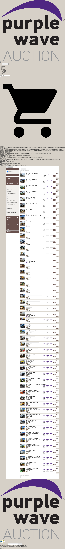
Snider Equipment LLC (29, 469)
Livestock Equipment (38, 147)
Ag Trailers (1, 163)
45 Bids (44, 182)
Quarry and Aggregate (33, 150)
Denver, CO (28, 296)
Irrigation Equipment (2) (10, 198)
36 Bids (44, 417)
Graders (6, 150)
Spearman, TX (28, 180)
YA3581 (21, 197)
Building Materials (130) (10, 210)
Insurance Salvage (29, 343)
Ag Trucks (1, 165)
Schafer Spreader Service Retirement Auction (33, 391)
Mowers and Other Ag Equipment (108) (12, 202)
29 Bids (44, 459)
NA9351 (21, 462)
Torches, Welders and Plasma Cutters (54, 159)
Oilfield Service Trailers (13, 163)
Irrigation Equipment (31, 147)
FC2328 (21, 444)
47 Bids (44, 471)
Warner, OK (28, 368)
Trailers (1, 162)
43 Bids (44, 194)
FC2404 (21, 420)
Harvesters (22, 147)
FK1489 (21, 185)
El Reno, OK (28, 385)
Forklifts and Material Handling (5, 154)
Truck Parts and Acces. (20, 165)
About (3, 73)
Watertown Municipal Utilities (30, 313)
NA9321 (21, 191)
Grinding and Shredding (25, 153)
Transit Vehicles (40, 157)
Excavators (3, 150)
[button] (32, 142)
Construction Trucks (6, 165)
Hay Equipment (26, 147)
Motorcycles (23, 157)
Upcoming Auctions (10, 171)
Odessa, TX (28, 266)
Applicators (10, 147)
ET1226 (21, 318)
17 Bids (44, 176)
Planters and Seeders (55, 147)
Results (3, 69)
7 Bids (44, 411)
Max (51, 174)
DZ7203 (21, 330)
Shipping (3, 72)
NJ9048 (21, 215)
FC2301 (21, 456)
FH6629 (21, 414)
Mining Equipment (10, 150)
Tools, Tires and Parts (3, 160)
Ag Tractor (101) (9, 189)
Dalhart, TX (28, 392)
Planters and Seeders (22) (11, 204)
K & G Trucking (28, 337)
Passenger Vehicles (28, 157)
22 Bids (44, 248)
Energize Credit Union (29, 415)
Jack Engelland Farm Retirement (31, 192)
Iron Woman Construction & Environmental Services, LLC (34, 295)
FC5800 (21, 360)
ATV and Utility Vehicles (6, 157)
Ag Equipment (2, 146)
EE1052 (21, 402)
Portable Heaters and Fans (34, 159)
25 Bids (44, 206)
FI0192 (21, 426)
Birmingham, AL (28, 350)
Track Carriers (5, 151)
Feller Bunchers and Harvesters (5, 153)
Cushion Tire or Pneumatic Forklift (5, 155)
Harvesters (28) (9, 195)
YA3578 (21, 408)
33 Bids (44, 387)
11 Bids (44, 218)
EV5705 (21, 312)
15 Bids (44, 224)
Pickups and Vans (34, 157)
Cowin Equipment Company (30, 349)
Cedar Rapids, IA (28, 374)
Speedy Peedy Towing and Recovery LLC (32, 204)
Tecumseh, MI (28, 187)
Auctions (3, 66)
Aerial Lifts (1, 149)
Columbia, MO (28, 362)
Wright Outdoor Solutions (30, 331)
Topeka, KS (28, 452)
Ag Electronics (2, 147)
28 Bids (44, 399)
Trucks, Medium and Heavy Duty (5, 164)
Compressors (2, 159)
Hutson (27, 186)
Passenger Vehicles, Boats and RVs (5, 156)
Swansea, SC (28, 344)
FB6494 (21, 336)
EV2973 (21, 366)
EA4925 (21, 173)
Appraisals (4, 71)
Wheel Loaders (9, 151)
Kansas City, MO (28, 380)
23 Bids (44, 405)
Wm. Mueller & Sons (29, 307)
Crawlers (55, 149)
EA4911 (21, 450)
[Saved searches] (0, 62)
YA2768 (21, 324)
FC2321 (21, 432)
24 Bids (44, 212)
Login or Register (5, 63)
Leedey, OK (28, 319)
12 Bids (44, 200)
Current (44, 174)
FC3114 (21, 348)
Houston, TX (28, 199)
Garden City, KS (28, 338)
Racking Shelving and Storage (20, 155)
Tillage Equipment (62, 147)
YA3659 (21, 342)
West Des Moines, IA (29, 332)
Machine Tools (2, 161)
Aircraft (1, 157)
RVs (37, 157)
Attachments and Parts (17, 149)
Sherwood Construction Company (31, 210)
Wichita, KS (28, 272)
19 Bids (44, 453)
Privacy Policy (14, 545)
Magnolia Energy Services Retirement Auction (33, 198)
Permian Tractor (28, 355)
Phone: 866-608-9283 (12, 546)
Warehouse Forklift (28, 155)
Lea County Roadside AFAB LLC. (31, 421)
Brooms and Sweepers (41, 149)
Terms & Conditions (3, 545)
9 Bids (44, 254)
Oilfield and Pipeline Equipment (25, 150)
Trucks (25, 165)
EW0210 (21, 384)
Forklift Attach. (13, 155)
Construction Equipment (4, 148)
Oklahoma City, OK (29, 398)
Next (48, 174)
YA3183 (21, 396)
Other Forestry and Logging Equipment (35, 153)
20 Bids (44, 429)
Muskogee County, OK (29, 367)
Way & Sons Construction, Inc (30, 174)
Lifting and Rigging (27, 159)
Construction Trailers (6, 163)
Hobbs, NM (28, 422)
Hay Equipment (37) (10, 196)
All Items (1, 77)
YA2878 (21, 372)
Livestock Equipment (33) (11, 200)
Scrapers (53, 150)
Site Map (24, 545)
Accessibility (19, 545)
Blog (22, 545)
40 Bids (44, 284)
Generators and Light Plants (19, 159)
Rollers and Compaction (41, 150)
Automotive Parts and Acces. (14, 157)
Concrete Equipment (48, 149)
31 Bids (44, 236)
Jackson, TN (28, 470)
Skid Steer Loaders (58, 150)
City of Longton (28, 463)
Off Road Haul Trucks (16, 150)
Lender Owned (28, 325)
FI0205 (21, 209)
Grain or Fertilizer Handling (16, 147)
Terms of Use (9, 545)
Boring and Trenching (34, 149)
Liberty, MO (28, 175)
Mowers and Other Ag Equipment (47, 147)
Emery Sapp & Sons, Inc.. (30, 361)
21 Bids (44, 266)
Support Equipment (3, 158)
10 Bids (44, 423)
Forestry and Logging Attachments (15, 153)
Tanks (47, 159)
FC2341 (21, 354)
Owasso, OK (28, 428)
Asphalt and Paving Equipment (8, 149)
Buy (2, 67)
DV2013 (21, 203)
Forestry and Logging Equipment (5, 152)
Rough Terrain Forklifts (48, 150)
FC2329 (21, 390)
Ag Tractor (6, 147)
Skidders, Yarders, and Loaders (46, 153)
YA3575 (21, 300)
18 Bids (44, 188)
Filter (10, 167)
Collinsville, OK (28, 277)
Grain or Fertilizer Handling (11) (11, 193)
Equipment (4, 70)
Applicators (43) (9, 191)
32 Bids (44, 375)
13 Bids (44, 230)
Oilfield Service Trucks (13, 165)
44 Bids (44, 242)
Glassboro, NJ (28, 326)
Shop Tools (6, 161)
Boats (20, 157)
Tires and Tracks (11, 161)
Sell (2, 68)
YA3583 (21, 438)
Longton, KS (28, 464)
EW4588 (21, 179)
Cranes (53, 149)
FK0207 (21, 306)
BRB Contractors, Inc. (29, 451)
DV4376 (21, 468)
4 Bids (44, 381)
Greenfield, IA (28, 403)
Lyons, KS (27, 193)
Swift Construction (29, 379)
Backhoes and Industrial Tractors (26, 149)
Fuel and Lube (13, 159)
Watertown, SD (28, 260)
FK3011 (21, 378)
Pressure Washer (41, 159)
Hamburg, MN (28, 308)
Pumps (45, 159)
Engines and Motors (7, 159)
